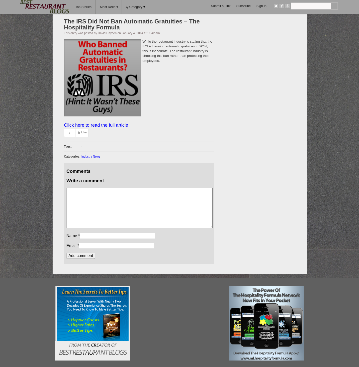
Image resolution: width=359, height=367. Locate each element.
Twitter (275, 5)
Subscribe (243, 6)
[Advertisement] (179, 317)
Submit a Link (221, 6)
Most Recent (109, 7)
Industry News (91, 156)
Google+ (287, 5)
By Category (135, 7)
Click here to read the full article (96, 125)
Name (72, 236)
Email (72, 246)
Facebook (281, 5)
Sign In (262, 6)
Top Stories (83, 7)
